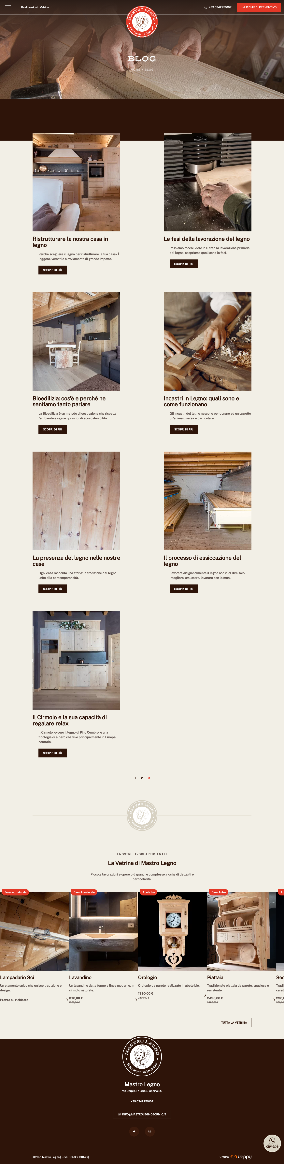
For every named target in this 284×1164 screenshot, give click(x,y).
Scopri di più (52, 270)
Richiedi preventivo (259, 7)
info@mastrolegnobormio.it (142, 1114)
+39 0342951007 (142, 1101)
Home (135, 69)
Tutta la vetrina (234, 1022)
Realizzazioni (29, 7)
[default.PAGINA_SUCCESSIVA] (154, 779)
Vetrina (44, 7)
